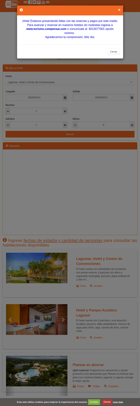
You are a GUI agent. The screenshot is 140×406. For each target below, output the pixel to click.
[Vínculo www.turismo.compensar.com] (46, 28)
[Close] (119, 9)
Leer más (118, 402)
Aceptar (94, 402)
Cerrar (113, 51)
